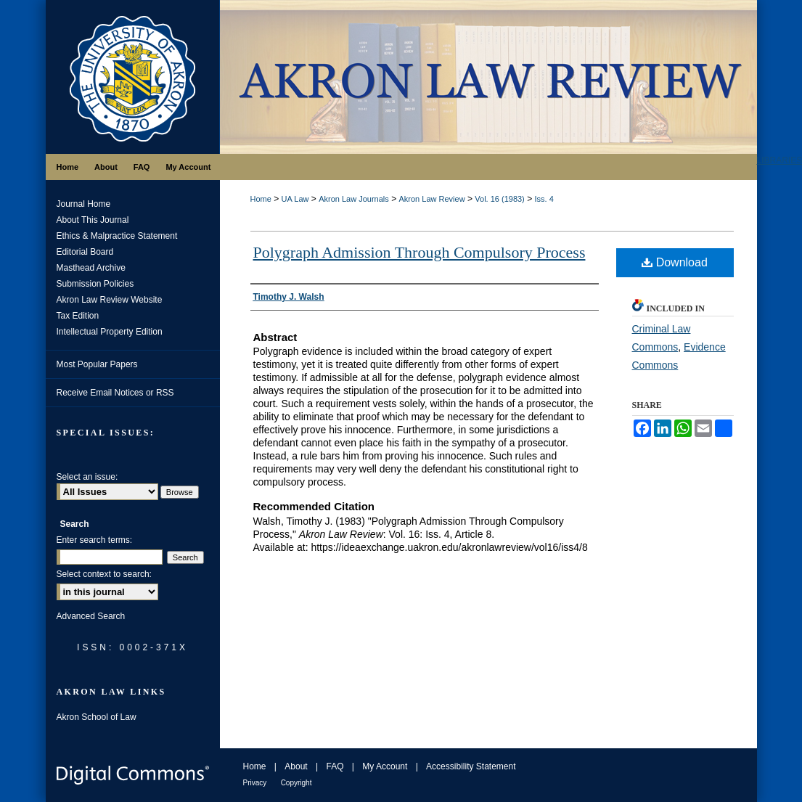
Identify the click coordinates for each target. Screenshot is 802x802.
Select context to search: (104, 574)
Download (675, 262)
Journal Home (84, 204)
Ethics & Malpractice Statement (117, 236)
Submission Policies (95, 284)
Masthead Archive (91, 268)
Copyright (296, 783)
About (296, 766)
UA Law (295, 199)
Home (260, 199)
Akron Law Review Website (110, 300)
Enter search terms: (95, 540)
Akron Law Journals (354, 199)
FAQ (334, 766)
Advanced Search (91, 616)
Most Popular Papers (97, 364)
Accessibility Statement (470, 766)
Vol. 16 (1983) (500, 199)
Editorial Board (85, 252)
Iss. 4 (543, 199)
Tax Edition (78, 316)
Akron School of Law (96, 717)
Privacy (255, 783)
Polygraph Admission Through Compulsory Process (419, 252)
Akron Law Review (431, 199)
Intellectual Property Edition (110, 332)
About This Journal (93, 220)
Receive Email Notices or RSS (115, 393)
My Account (384, 766)
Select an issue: (87, 477)
